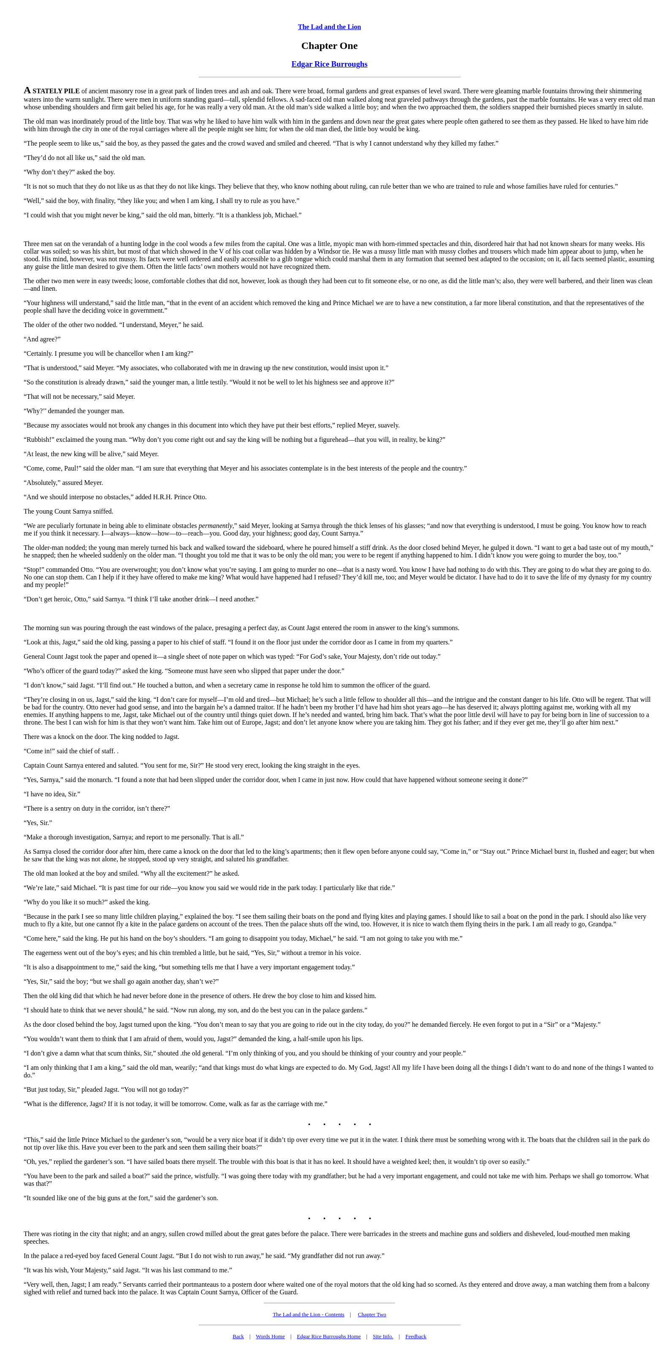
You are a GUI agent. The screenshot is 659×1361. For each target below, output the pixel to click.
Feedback (415, 1336)
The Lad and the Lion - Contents (308, 1314)
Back (238, 1336)
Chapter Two (372, 1314)
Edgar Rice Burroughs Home (329, 1336)
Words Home (270, 1336)
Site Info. (383, 1336)
